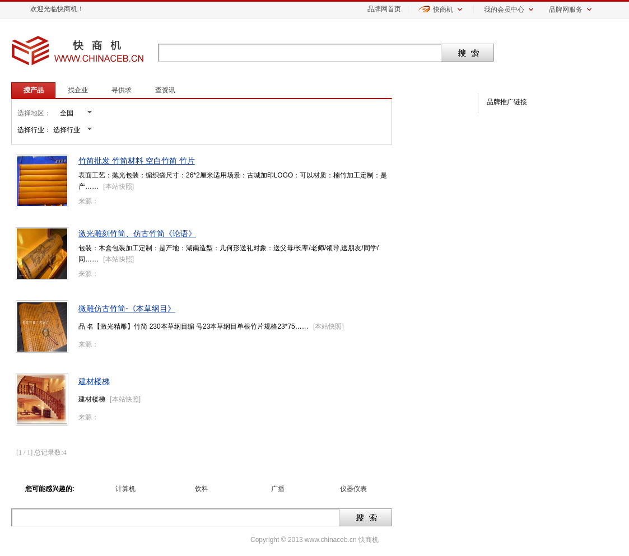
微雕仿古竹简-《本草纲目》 (126, 308)
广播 (278, 489)
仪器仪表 (353, 489)
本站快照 (118, 186)
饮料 (201, 489)
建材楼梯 (94, 381)
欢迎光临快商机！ (57, 9)
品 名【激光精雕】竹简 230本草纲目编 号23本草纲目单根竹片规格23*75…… (193, 326)
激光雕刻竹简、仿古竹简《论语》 (137, 233)
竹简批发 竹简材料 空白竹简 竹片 (136, 160)
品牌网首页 (384, 9)
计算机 (125, 489)
